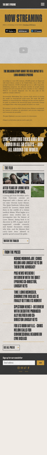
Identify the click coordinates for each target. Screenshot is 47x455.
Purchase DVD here (29, 25)
